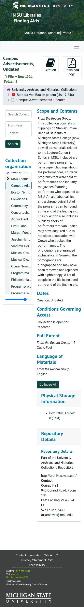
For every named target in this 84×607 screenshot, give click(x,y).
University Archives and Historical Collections (44, 90)
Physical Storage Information (58, 398)
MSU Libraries (27, 15)
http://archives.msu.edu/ (59, 476)
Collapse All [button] (48, 384)
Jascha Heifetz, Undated (28, 239)
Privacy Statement (33, 560)
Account (54, 33)
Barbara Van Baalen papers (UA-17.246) (45, 95)
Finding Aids (26, 21)
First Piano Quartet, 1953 (29, 226)
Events (66, 33)
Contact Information (28, 555)
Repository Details (52, 436)
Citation (50, 65)
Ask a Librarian (36, 33)
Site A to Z (51, 555)
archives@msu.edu (58, 515)
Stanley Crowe (21, 172)
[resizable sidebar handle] (18, 299)
